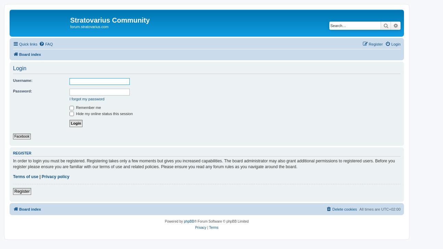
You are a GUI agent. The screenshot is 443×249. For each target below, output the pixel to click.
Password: (22, 91)
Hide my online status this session (101, 114)
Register (22, 191)
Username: (23, 80)
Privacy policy (55, 176)
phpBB (189, 221)
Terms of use (25, 176)
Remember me (85, 107)
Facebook (21, 136)
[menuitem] (46, 44)
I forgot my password (86, 99)
